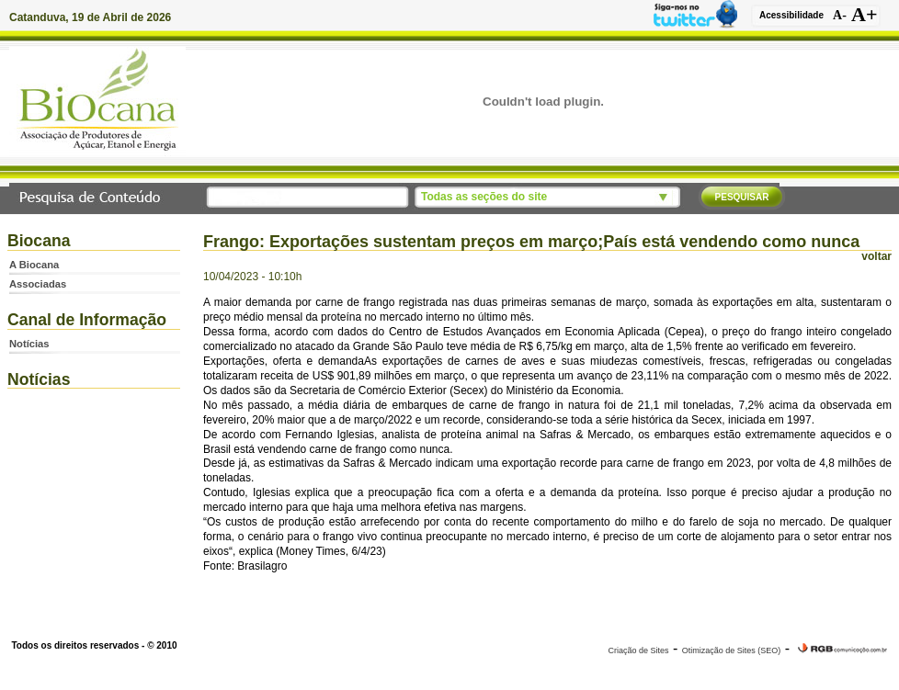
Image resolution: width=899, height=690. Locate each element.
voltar (876, 256)
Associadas (37, 283)
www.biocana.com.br (449, 625)
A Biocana (34, 264)
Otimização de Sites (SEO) (731, 650)
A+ (864, 15)
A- (840, 15)
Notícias (29, 343)
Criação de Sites (638, 650)
